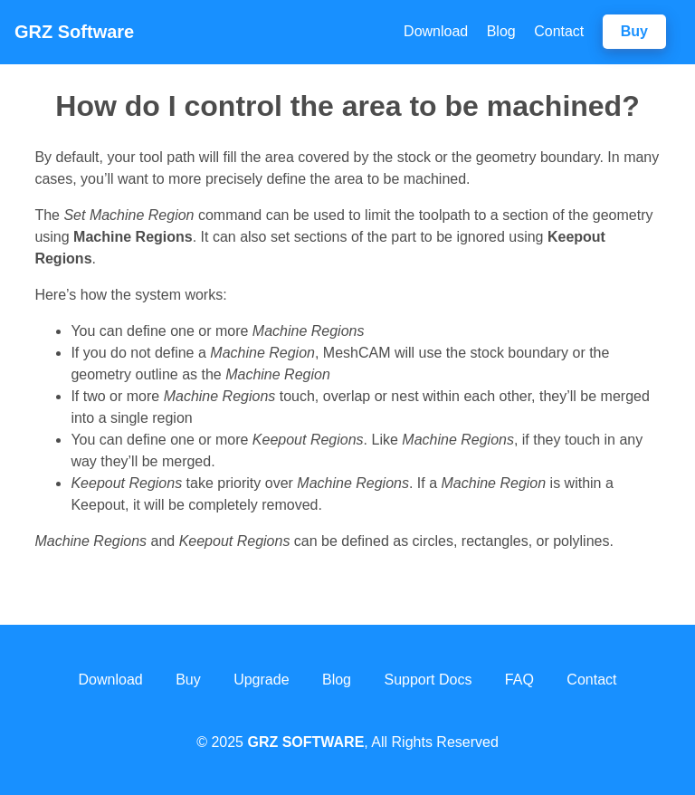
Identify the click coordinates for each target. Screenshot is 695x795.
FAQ (519, 679)
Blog (501, 31)
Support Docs (427, 679)
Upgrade (261, 679)
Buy (634, 31)
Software (74, 32)
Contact (559, 31)
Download (436, 31)
